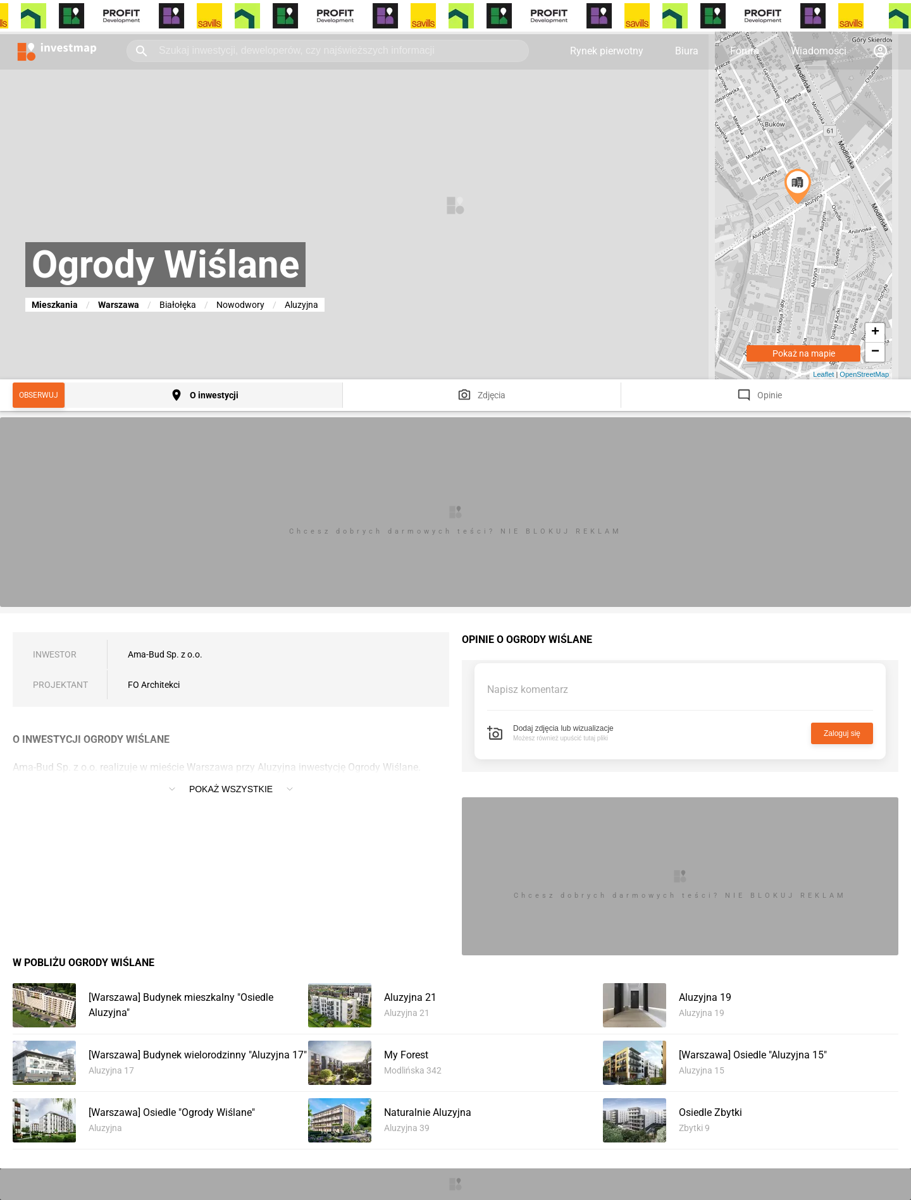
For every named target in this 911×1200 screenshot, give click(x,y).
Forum (744, 51)
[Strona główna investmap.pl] (57, 50)
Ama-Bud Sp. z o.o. (165, 654)
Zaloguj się (842, 733)
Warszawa (118, 305)
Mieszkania (55, 305)
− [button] (875, 352)
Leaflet (823, 374)
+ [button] (875, 332)
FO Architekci (154, 685)
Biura (686, 51)
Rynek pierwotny (606, 51)
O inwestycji (214, 395)
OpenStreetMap (864, 374)
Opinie (769, 395)
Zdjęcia (491, 395)
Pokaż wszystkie (231, 789)
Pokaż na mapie (803, 353)
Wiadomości (818, 51)
